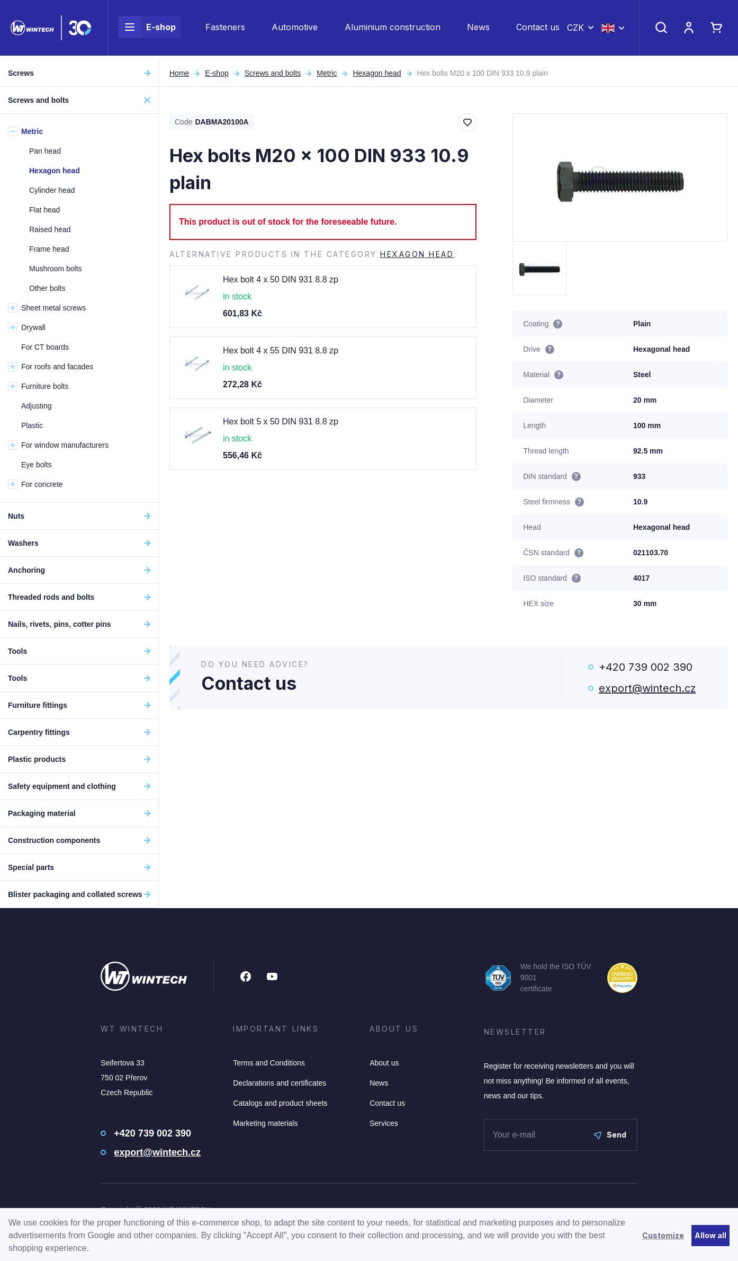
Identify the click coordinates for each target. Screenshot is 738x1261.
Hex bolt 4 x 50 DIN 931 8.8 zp (280, 279)
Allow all (710, 1235)
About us (384, 1063)
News (478, 29)
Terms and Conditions (268, 1063)
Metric (327, 73)
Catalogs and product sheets (280, 1103)
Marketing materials (265, 1123)
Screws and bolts (273, 73)
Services (384, 1123)
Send (610, 1134)
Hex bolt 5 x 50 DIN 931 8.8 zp (280, 421)
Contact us (538, 29)
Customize (663, 1235)
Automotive (295, 29)
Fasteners (225, 29)
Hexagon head (377, 73)
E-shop (147, 30)
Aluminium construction (392, 29)
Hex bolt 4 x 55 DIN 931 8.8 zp (280, 350)
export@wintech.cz (647, 688)
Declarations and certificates (279, 1083)
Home (179, 73)
